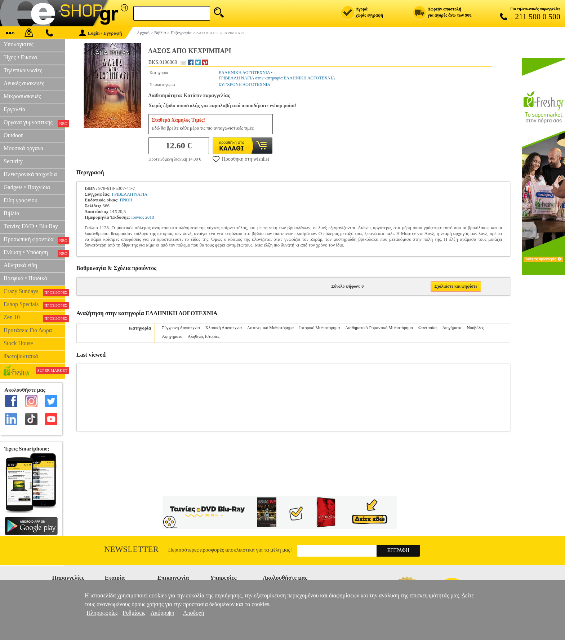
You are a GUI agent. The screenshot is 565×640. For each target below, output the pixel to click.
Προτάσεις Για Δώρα (28, 330)
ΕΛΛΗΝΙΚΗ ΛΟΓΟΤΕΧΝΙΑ (244, 72)
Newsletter (131, 549)
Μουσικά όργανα (23, 148)
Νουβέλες (475, 327)
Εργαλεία (14, 109)
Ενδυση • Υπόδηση (34, 253)
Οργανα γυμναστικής (34, 123)
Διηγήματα (452, 327)
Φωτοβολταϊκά (21, 356)
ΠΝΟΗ (126, 200)
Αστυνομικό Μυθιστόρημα (270, 327)
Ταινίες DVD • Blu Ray (31, 226)
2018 (149, 217)
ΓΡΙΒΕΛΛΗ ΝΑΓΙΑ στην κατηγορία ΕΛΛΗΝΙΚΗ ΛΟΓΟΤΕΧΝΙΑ (277, 77)
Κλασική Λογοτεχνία (223, 327)
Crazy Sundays (34, 292)
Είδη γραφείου (20, 200)
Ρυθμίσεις (134, 613)
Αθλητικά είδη (20, 265)
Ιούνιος (137, 217)
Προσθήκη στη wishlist (241, 159)
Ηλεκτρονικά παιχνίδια (30, 174)
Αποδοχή (193, 613)
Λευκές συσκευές (24, 83)
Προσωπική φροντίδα (34, 240)
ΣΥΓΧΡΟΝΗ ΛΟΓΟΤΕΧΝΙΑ (244, 84)
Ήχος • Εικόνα (20, 57)
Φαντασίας (427, 327)
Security (13, 161)
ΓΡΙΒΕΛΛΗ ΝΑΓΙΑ (129, 194)
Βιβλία (11, 213)
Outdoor (13, 135)
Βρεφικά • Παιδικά (25, 278)
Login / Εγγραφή (100, 33)
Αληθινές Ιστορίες (203, 336)
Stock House (18, 343)
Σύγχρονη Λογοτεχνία (181, 327)
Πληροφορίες (101, 613)
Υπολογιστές (19, 44)
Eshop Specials (34, 305)
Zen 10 (34, 318)
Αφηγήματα (172, 336)
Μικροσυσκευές (22, 96)
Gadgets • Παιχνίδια (27, 187)
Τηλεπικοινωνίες (23, 70)
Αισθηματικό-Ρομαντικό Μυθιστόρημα (379, 327)
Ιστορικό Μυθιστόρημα (319, 327)
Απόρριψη (162, 613)
